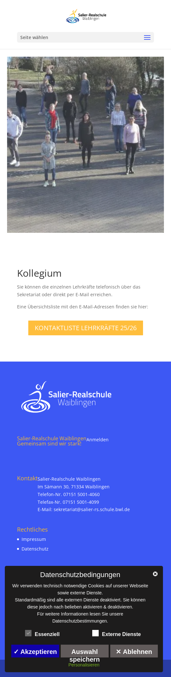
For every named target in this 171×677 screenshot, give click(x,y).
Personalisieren (84, 664)
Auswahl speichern (84, 652)
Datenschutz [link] (35, 549)
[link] (86, 15)
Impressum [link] (34, 539)
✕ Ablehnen (134, 651)
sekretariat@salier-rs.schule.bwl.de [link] (92, 509)
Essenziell (42, 633)
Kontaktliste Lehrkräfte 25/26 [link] (86, 327)
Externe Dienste (116, 633)
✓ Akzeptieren (35, 651)
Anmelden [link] (97, 439)
